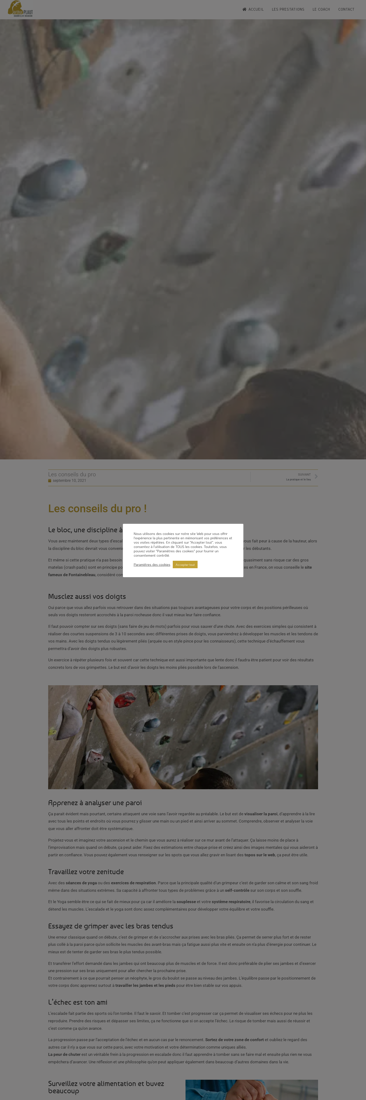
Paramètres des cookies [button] (152, 564)
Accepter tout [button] (185, 564)
